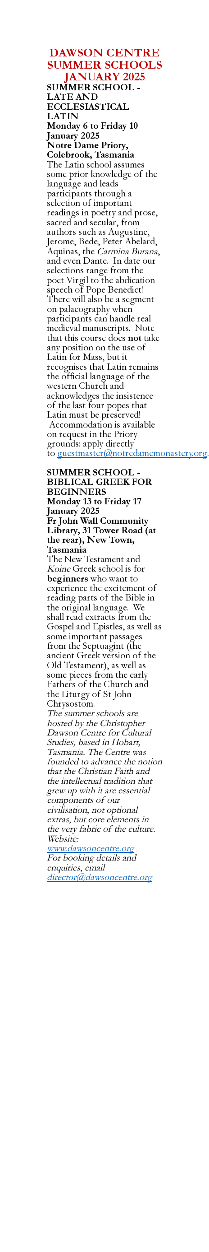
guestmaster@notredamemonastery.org (132, 453)
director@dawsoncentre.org (99, 877)
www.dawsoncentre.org (90, 848)
